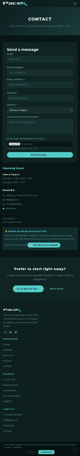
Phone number (15, 67)
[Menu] (74, 3)
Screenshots (9, 390)
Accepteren (46, 452)
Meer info (17, 447)
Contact (7, 366)
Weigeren (31, 452)
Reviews (7, 361)
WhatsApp (11, 208)
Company (12, 93)
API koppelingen (12, 396)
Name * (10, 54)
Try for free (9, 379)
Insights (7, 401)
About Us (8, 355)
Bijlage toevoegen (26, 138)
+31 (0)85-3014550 (14, 204)
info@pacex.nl (12, 200)
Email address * (16, 79)
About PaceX (56, 289)
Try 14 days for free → (28, 289)
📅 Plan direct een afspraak (44, 245)
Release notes (10, 385)
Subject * (12, 105)
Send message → (40, 155)
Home (6, 344)
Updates (7, 350)
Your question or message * (23, 117)
